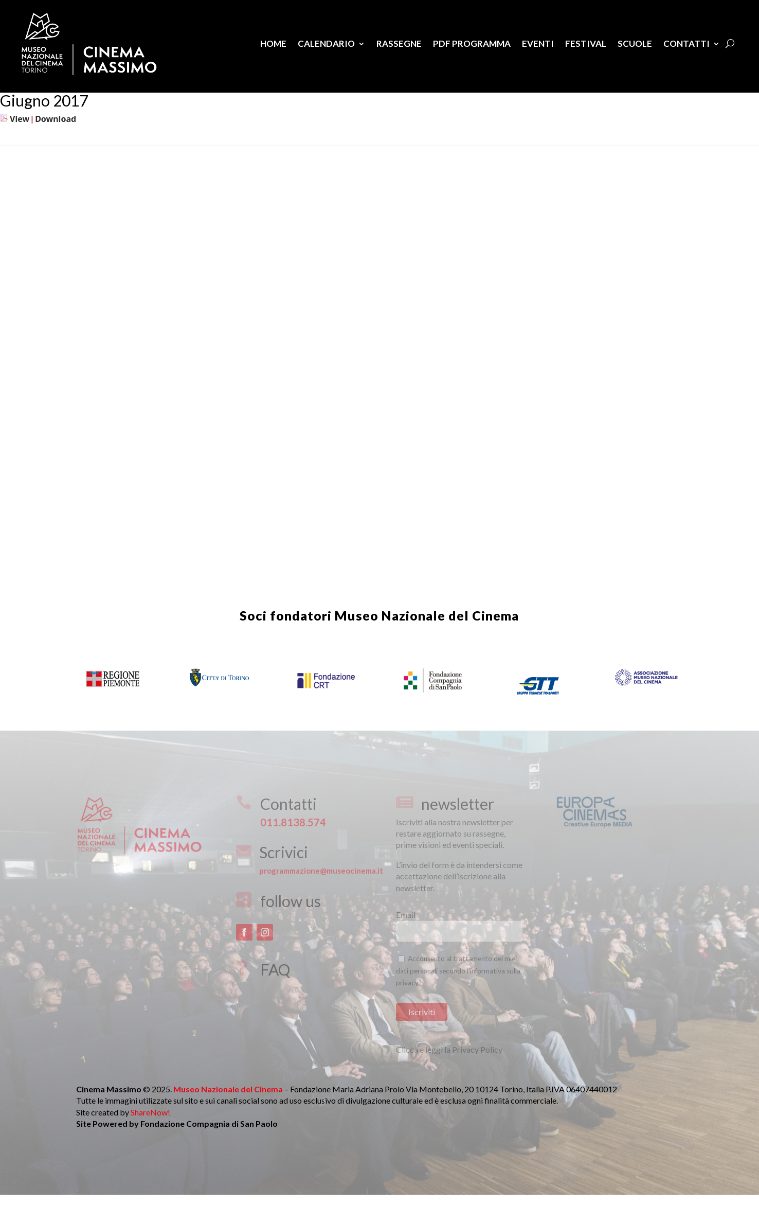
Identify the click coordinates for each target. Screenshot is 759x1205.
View (19, 119)
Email (405, 914)
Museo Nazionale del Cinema (427, 615)
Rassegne (399, 43)
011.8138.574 (293, 822)
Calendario (326, 43)
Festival (585, 43)
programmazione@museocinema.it (321, 870)
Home (273, 43)
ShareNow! (150, 1112)
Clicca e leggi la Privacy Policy (449, 1049)
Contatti (686, 43)
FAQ (275, 969)
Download (55, 119)
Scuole (635, 43)
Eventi (538, 43)
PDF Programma (472, 43)
